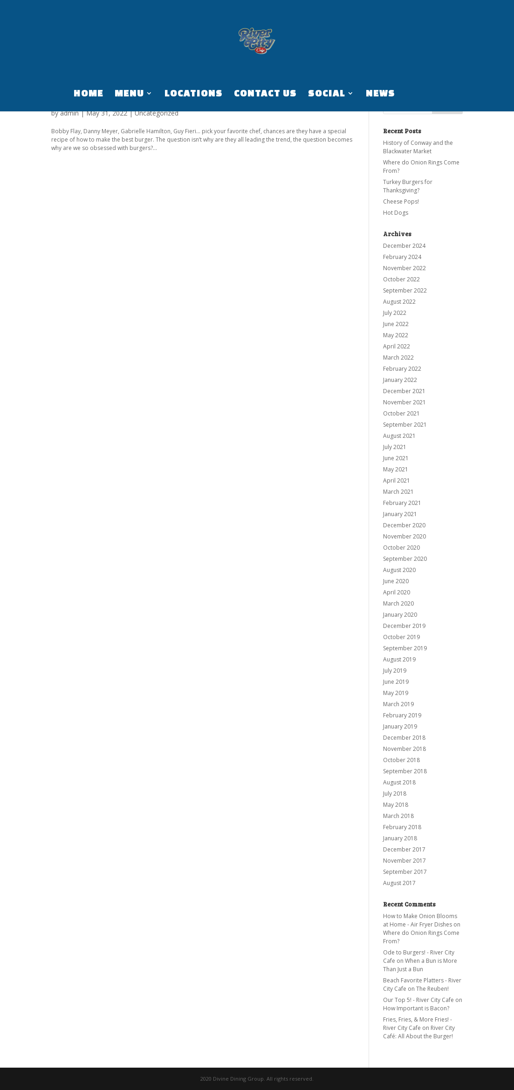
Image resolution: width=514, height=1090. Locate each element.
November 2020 (404, 536)
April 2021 (396, 480)
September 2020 (405, 559)
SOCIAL (326, 94)
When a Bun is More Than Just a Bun (420, 965)
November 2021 (404, 402)
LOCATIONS (193, 94)
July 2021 (394, 447)
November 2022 (404, 268)
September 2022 (405, 290)
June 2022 (396, 324)
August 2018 (399, 782)
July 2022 (394, 313)
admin (69, 113)
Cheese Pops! (401, 201)
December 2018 (404, 738)
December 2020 (404, 525)
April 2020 (396, 592)
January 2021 (400, 514)
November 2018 (404, 749)
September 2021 (405, 425)
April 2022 (396, 346)
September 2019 (405, 648)
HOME (88, 94)
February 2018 (402, 827)
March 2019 (398, 704)
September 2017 (405, 872)
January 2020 (400, 615)
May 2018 (395, 805)
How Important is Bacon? (416, 1008)
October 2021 (401, 413)
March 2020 (398, 603)
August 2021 (399, 436)
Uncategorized (156, 113)
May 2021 (395, 469)
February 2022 (402, 369)
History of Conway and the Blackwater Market (418, 147)
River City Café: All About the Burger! (419, 1032)
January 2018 (400, 838)
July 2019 (394, 670)
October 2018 (401, 760)
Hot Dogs (395, 213)
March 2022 (398, 357)
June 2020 (396, 581)
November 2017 (404, 861)
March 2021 (398, 492)
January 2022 (400, 380)
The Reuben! (432, 989)
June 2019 (396, 682)
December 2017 (404, 849)
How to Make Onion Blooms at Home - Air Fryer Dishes (420, 920)
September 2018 (405, 771)
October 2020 (401, 548)
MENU (129, 94)
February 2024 (402, 257)
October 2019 (401, 637)
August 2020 (399, 570)
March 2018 (398, 816)
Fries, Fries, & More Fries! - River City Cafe (417, 1023)
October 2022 (401, 279)
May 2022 (395, 335)
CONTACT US (265, 94)
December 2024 (404, 246)
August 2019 (399, 659)
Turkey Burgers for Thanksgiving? (407, 186)
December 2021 (404, 391)
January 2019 (400, 726)
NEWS (380, 94)
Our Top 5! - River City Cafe (418, 1000)
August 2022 (399, 302)
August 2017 (399, 883)
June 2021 (396, 458)
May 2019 (395, 693)
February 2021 (402, 503)
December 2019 (404, 626)
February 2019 (402, 715)
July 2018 (394, 793)
